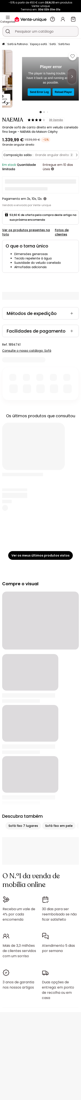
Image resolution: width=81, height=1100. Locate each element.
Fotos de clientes (62, 232)
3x (28, 199)
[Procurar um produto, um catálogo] (8, 31)
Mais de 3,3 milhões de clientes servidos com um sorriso (19, 951)
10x (34, 199)
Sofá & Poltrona (17, 44)
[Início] (3, 44)
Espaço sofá (38, 44)
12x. (40, 199)
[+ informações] (52, 169)
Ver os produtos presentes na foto (26, 232)
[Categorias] (7, 17)
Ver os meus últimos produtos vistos (40, 555)
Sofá (52, 44)
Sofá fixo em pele (59, 826)
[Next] (72, 76)
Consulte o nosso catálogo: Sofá (26, 350)
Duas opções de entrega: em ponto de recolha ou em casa (58, 990)
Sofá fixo (64, 44)
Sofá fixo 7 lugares (23, 826)
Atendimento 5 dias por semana (58, 948)
